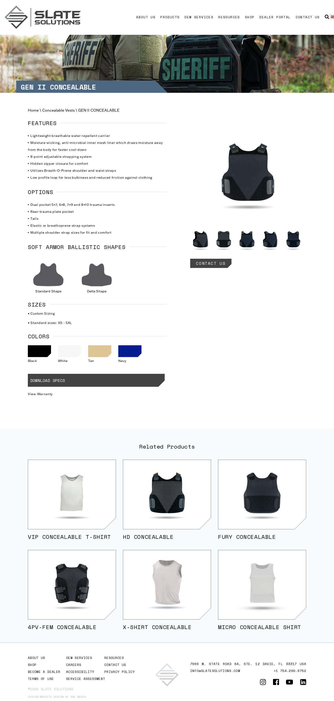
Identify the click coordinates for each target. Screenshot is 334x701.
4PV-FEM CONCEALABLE (62, 626)
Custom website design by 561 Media (57, 697)
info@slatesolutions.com (215, 670)
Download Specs (47, 380)
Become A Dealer (44, 671)
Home (33, 110)
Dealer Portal (275, 17)
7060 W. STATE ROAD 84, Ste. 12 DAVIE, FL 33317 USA (248, 663)
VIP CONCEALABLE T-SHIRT (69, 536)
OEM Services (198, 17)
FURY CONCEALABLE (247, 536)
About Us (145, 17)
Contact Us (308, 17)
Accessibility (80, 671)
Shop (250, 17)
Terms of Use (41, 678)
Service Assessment (85, 678)
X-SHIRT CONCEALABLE (157, 626)
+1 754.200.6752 (290, 670)
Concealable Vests (58, 110)
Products (170, 17)
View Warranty (40, 394)
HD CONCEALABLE (148, 536)
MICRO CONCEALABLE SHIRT (259, 626)
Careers (73, 664)
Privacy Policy (119, 671)
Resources (229, 17)
